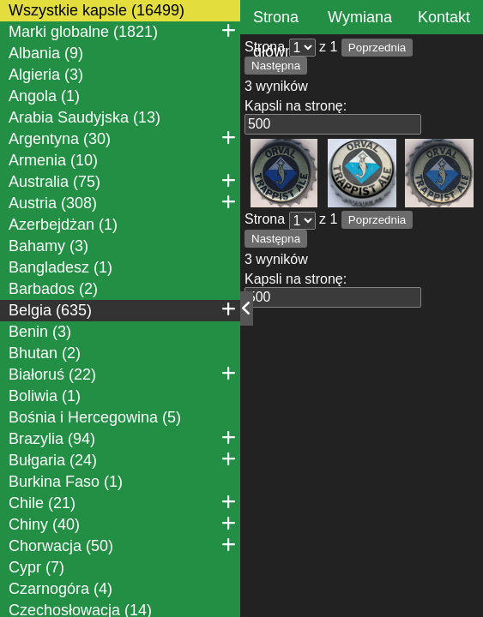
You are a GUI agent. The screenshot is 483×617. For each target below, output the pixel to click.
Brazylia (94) (122, 437)
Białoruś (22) (122, 373)
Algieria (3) (46, 74)
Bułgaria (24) (122, 459)
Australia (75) (122, 180)
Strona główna (277, 34)
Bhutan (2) (45, 353)
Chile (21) (122, 502)
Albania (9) (46, 53)
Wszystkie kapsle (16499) (96, 10)
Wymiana (360, 17)
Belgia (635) (122, 309)
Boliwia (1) (45, 395)
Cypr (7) (36, 567)
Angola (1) (44, 96)
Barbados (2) (53, 288)
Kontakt (444, 17)
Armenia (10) (53, 160)
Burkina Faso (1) (66, 481)
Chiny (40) (122, 523)
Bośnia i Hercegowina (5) (95, 417)
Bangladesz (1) (60, 267)
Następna (275, 65)
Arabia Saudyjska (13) (84, 117)
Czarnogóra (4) (60, 588)
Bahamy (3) (48, 246)
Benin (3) (40, 331)
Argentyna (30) (122, 138)
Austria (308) (122, 202)
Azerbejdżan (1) (63, 224)
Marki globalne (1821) (122, 30)
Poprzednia (377, 47)
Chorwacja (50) (122, 545)
